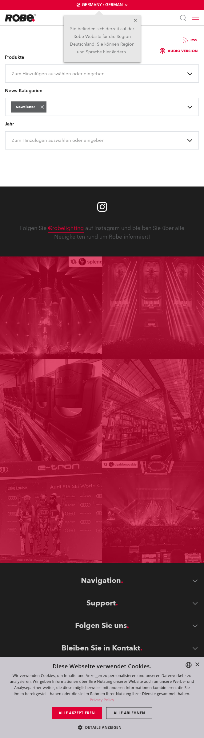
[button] (42, 107)
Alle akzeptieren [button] (77, 712)
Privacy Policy (102, 700)
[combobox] (12, 74)
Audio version (179, 51)
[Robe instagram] (102, 207)
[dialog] (102, 697)
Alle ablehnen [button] (129, 712)
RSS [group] (189, 40)
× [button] (197, 664)
